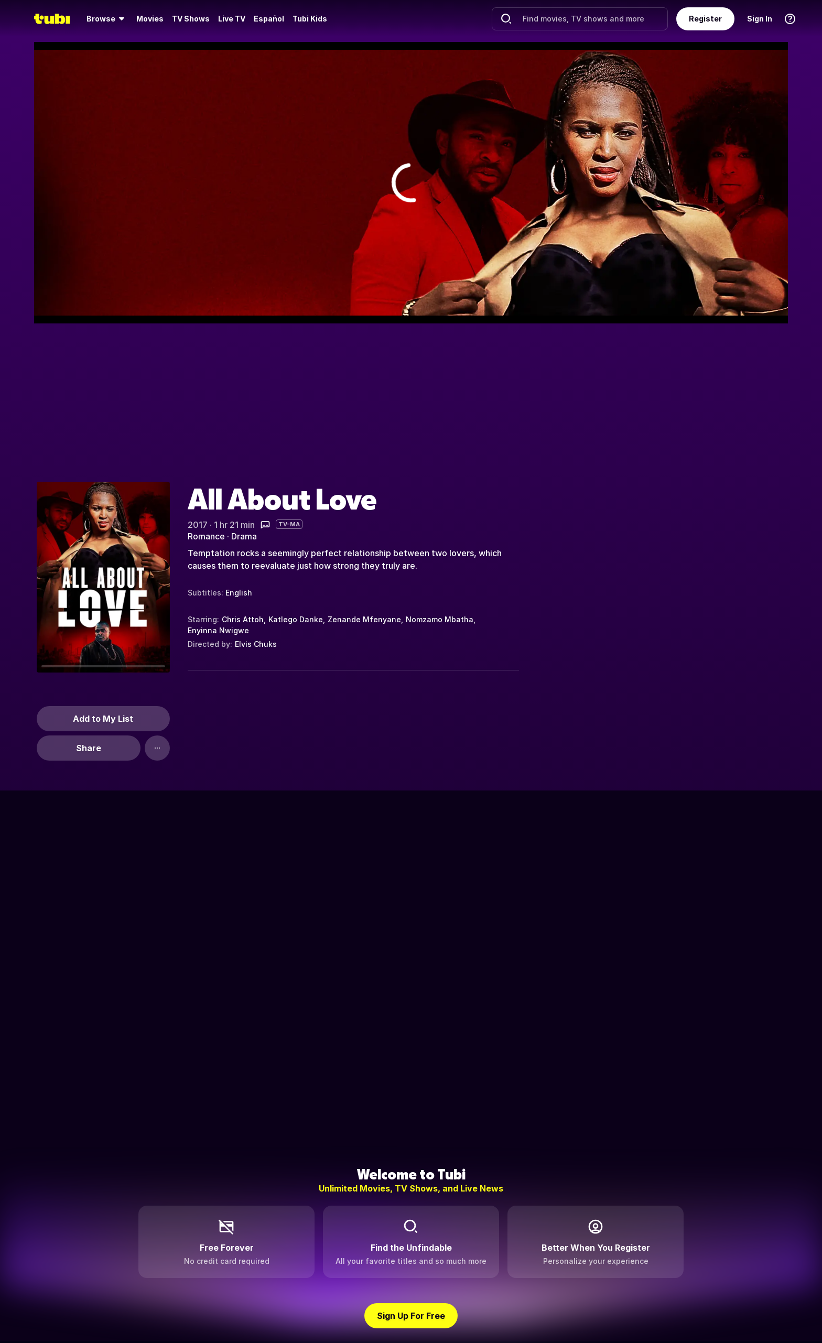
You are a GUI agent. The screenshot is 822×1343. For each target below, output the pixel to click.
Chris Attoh (243, 619)
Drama (244, 536)
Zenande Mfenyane (364, 619)
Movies (150, 18)
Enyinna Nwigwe (218, 630)
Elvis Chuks (256, 644)
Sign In (759, 18)
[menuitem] (107, 19)
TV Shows (191, 18)
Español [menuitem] (269, 18)
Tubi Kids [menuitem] (310, 18)
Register (705, 18)
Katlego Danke (295, 619)
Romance (206, 536)
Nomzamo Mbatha (439, 619)
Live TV (231, 18)
